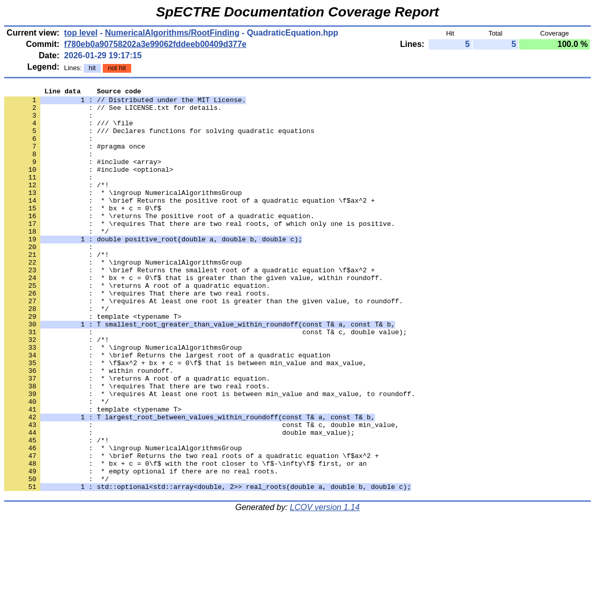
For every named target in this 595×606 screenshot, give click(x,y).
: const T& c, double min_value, (201, 492)
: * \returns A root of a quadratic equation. (137, 325)
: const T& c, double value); (205, 381)
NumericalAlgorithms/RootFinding (172, 32)
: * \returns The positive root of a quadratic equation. (159, 242)
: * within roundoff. (89, 427)
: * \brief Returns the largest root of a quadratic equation (167, 409)
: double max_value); (179, 501)
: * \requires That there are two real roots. (137, 334)
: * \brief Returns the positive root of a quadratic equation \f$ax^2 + (189, 223)
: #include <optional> (89, 186)
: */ (56, 260)
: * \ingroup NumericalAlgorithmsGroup (123, 214)
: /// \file (68, 130)
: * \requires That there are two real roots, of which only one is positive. (199, 251)
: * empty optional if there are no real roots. (141, 548)
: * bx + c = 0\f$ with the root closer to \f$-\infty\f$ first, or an (185, 539)
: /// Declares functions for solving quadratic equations (159, 139)
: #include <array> (82, 177)
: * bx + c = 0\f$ (82, 232)
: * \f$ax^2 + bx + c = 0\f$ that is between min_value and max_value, (185, 418)
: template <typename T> (92, 362)
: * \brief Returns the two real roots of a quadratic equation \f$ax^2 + (191, 529)
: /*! (56, 204)
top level (81, 32)
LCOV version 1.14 (324, 587)
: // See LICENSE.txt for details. (113, 112)
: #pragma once (74, 158)
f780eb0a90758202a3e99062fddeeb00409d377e (155, 44)
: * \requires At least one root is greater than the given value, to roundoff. (203, 344)
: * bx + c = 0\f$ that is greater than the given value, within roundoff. (193, 316)
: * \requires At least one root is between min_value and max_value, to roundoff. (209, 455)
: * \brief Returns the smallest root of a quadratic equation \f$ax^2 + (189, 307)
